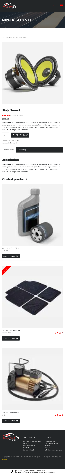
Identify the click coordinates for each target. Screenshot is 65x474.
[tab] (9, 150)
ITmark (4, 459)
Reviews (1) (23, 150)
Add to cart (22, 135)
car (6, 143)
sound (15, 143)
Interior (9, 38)
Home (4, 38)
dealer (10, 143)
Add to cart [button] (9, 256)
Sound (15, 38)
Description (9, 150)
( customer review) (16, 115)
